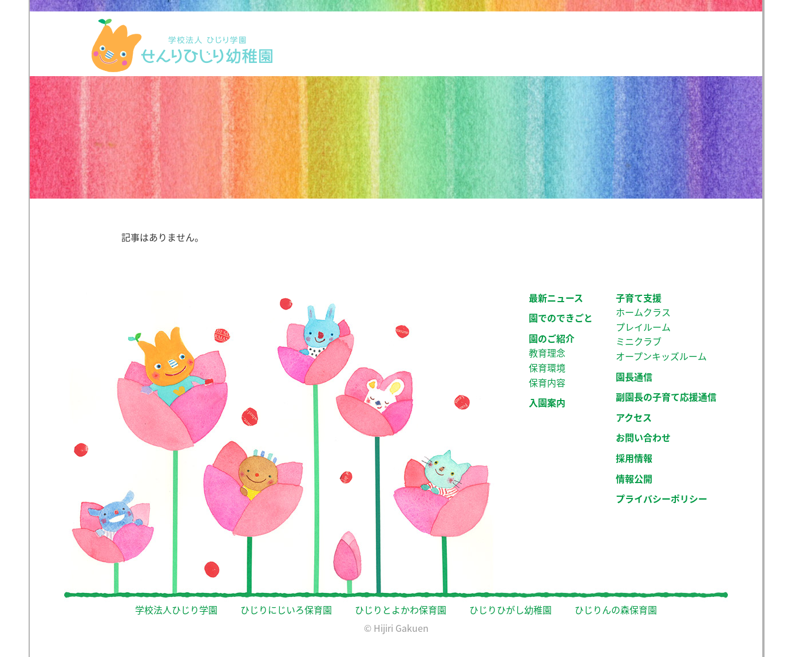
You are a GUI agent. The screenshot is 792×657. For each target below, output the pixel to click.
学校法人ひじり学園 (176, 609)
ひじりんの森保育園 (616, 609)
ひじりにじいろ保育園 (286, 609)
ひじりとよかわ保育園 (400, 609)
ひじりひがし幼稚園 (510, 609)
